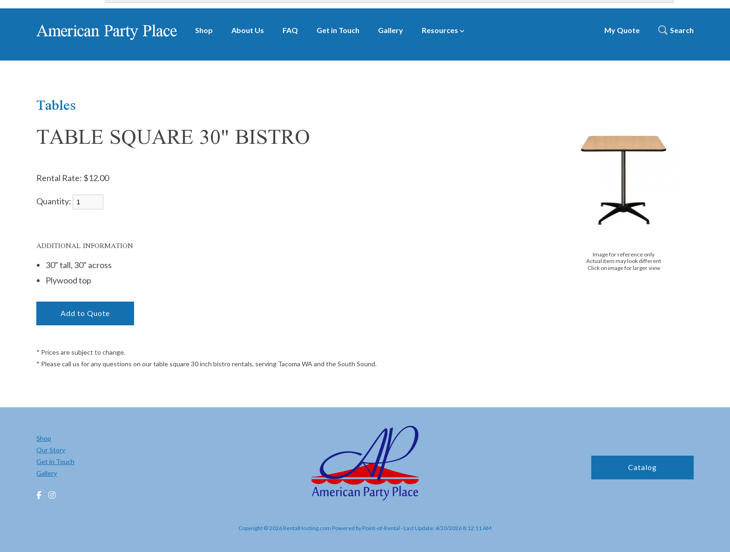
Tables (56, 104)
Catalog (642, 467)
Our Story (50, 450)
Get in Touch (338, 30)
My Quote (622, 30)
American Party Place (106, 30)
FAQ (290, 30)
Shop (204, 30)
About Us (247, 30)
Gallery (390, 30)
